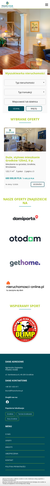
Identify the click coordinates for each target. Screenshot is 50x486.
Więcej (34, 108)
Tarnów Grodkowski (25, 414)
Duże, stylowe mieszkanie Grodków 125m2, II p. (23, 158)
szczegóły (37, 184)
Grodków (10, 414)
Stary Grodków (12, 419)
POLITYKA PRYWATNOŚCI (15, 466)
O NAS (8, 434)
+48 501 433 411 (12, 386)
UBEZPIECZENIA (11, 453)
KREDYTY (9, 447)
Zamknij (25, 481)
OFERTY (8, 440)
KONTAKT (9, 460)
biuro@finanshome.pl (14, 390)
